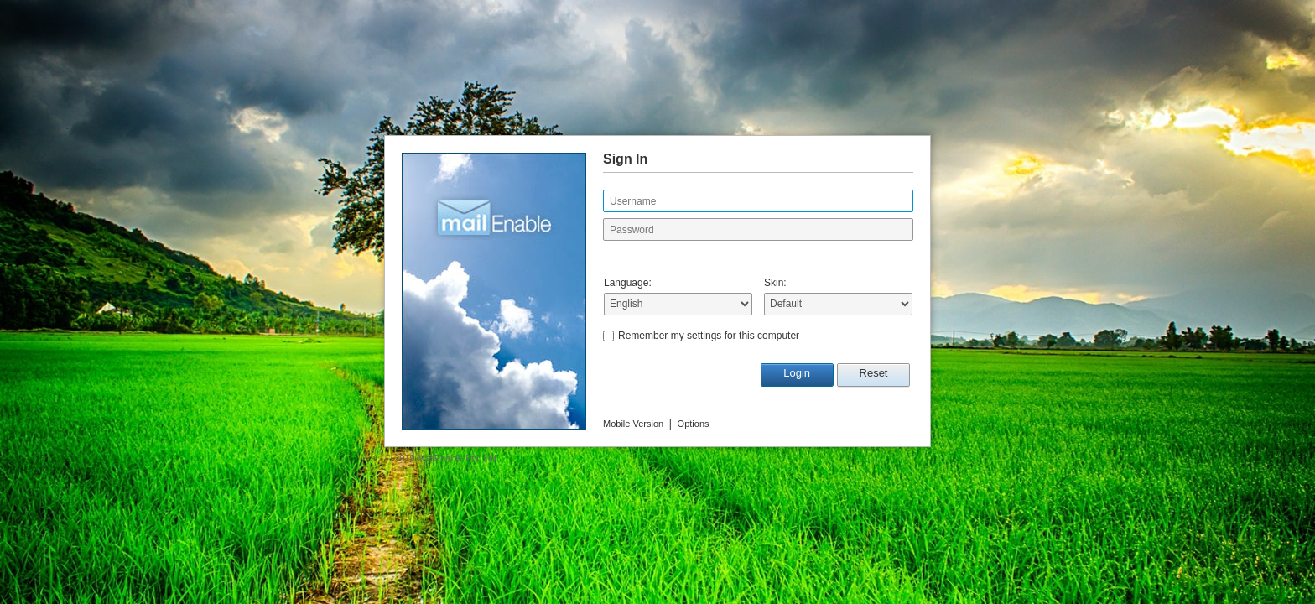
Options (693, 424)
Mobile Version (633, 424)
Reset (874, 373)
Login (796, 373)
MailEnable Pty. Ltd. (458, 458)
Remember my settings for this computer (708, 335)
